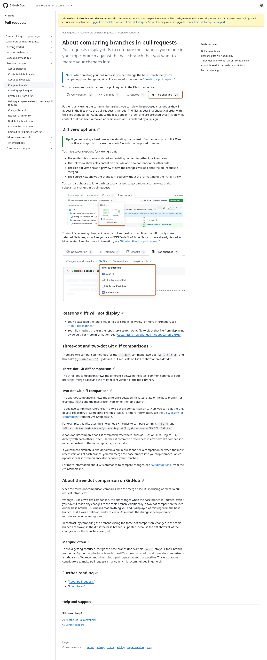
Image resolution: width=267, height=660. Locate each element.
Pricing (121, 647)
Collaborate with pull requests (97, 32)
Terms (90, 647)
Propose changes (127, 32)
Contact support (73, 624)
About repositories (80, 326)
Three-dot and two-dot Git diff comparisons (107, 346)
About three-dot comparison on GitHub (103, 480)
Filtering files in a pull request (140, 241)
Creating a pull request (159, 79)
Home (9, 15)
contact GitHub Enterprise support (206, 22)
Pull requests (15, 22)
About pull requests (81, 581)
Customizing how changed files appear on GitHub (148, 334)
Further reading (80, 573)
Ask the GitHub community (79, 619)
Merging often (76, 542)
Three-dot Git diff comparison (88, 369)
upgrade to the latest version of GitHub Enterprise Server (123, 22)
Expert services (135, 647)
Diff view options (81, 129)
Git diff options (161, 465)
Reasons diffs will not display (93, 313)
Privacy (101, 647)
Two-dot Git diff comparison (87, 390)
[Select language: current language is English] (261, 5)
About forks (76, 586)
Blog (149, 647)
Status (110, 647)
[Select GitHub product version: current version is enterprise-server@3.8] (54, 5)
